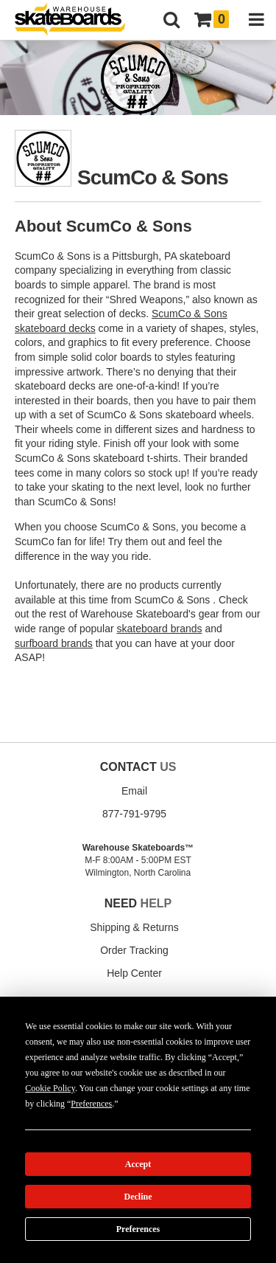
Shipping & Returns (134, 927)
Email (134, 791)
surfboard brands (54, 643)
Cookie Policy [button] (50, 1088)
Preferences (138, 1229)
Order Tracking (134, 950)
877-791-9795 (134, 814)
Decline (138, 1196)
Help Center (134, 973)
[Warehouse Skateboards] (77, 20)
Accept (138, 1164)
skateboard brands (159, 628)
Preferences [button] (91, 1103)
